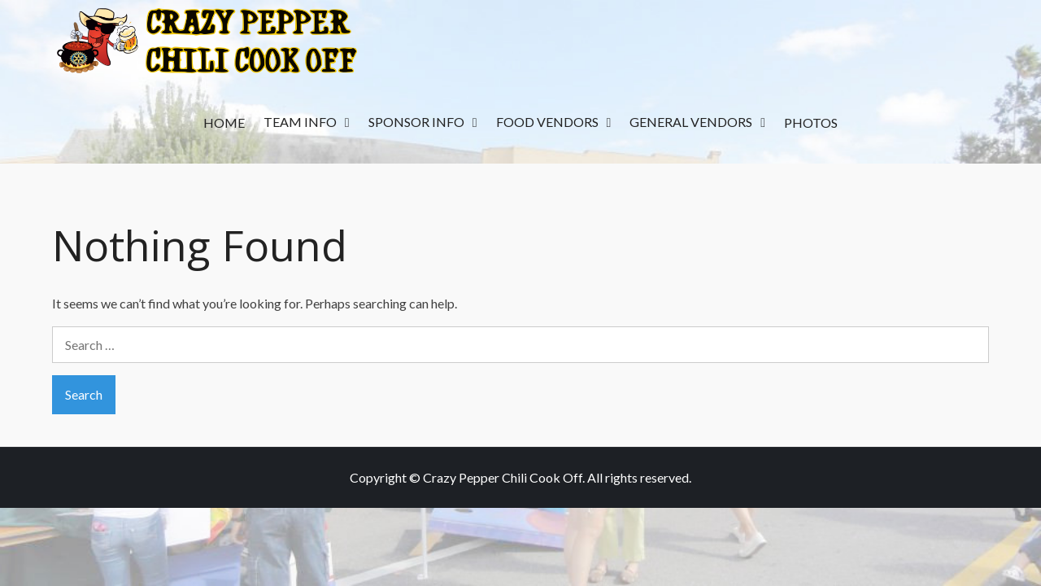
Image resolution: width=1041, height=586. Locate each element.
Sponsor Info (416, 121)
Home (224, 122)
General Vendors (690, 121)
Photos (811, 122)
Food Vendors (547, 121)
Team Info (300, 121)
